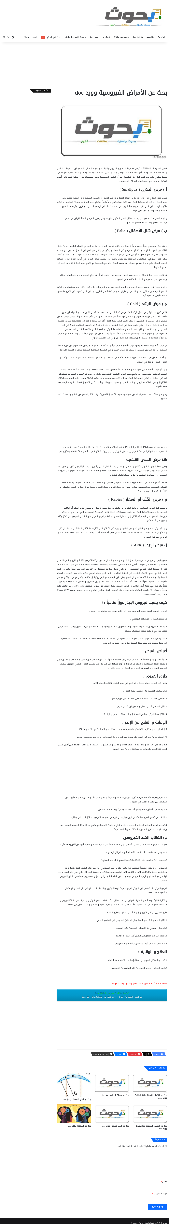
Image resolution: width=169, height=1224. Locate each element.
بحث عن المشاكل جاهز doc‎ (79, 1126)
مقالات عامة (138, 37)
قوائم (107, 37)
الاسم (164, 1182)
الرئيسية (161, 37)
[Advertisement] (84, 64)
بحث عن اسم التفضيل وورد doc (115, 1126)
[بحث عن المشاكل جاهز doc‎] (74, 1113)
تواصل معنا (94, 37)
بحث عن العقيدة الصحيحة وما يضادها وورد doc (151, 1127)
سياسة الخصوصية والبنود (75, 37)
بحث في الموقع (50, 37)
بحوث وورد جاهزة (121, 37)
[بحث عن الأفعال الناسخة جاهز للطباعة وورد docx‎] (150, 1083)
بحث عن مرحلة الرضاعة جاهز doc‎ (115, 1095)
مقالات (151, 37)
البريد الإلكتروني (159, 1194)
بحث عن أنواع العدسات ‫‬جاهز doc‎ (77, 1099)
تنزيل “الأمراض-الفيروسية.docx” (112, 995)
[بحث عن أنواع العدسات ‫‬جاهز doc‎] (74, 1085)
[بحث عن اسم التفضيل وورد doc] (112, 1113)
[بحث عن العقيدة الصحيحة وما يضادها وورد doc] (150, 1113)
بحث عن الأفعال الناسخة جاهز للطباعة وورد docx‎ (151, 1096)
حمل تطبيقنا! (30, 37)
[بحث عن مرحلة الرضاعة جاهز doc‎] (112, 1083)
